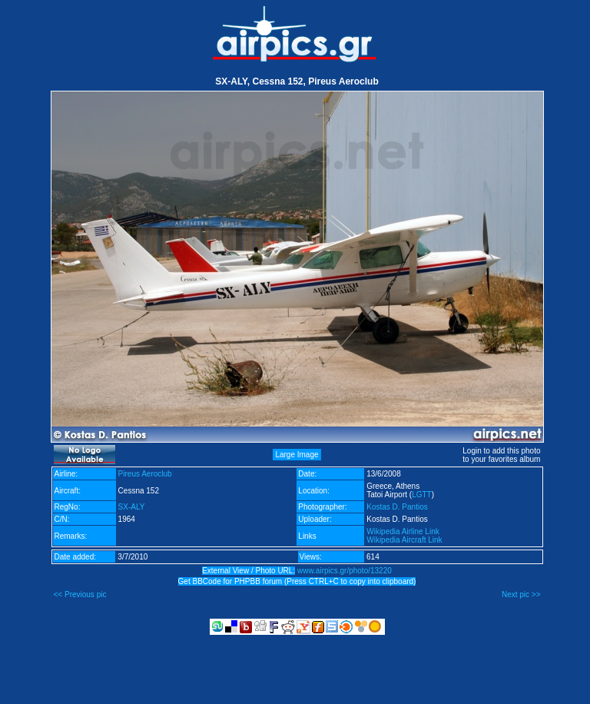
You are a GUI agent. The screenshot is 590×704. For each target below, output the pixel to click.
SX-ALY (131, 507)
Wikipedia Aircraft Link (404, 540)
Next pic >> (521, 594)
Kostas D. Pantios (396, 507)
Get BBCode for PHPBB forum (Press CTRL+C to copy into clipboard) (297, 581)
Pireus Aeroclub (145, 474)
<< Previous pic (80, 594)
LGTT (422, 494)
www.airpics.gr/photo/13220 (344, 570)
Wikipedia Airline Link (402, 531)
